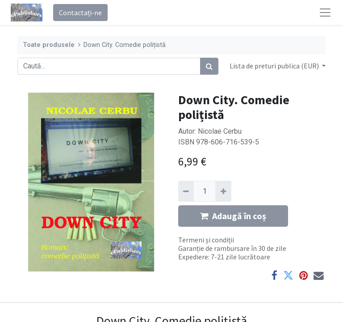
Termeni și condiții (206, 239)
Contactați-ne (80, 12)
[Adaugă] (223, 191)
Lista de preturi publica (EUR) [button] (275, 65)
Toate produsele (49, 45)
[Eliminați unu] (186, 191)
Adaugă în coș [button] (233, 215)
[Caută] (209, 66)
